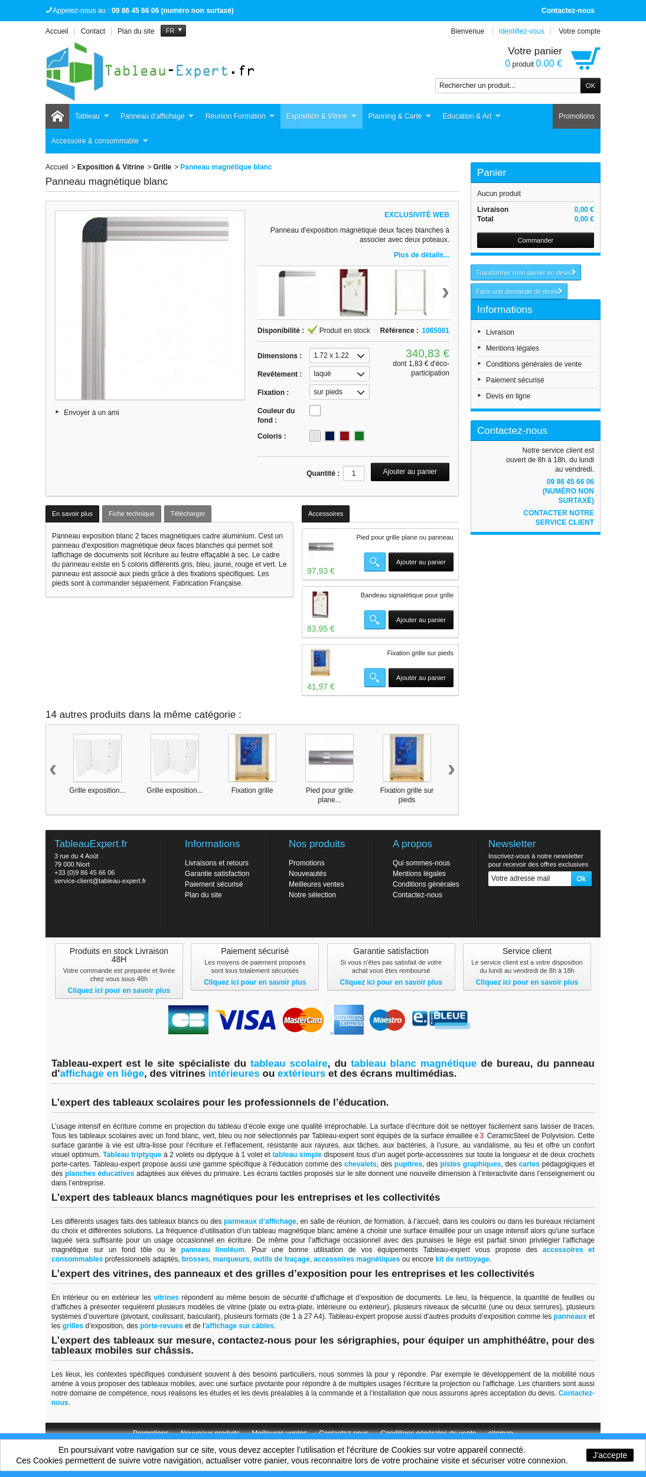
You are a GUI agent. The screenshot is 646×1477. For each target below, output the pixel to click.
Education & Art (472, 116)
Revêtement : (279, 374)
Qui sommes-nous (421, 863)
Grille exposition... (97, 790)
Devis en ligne (508, 396)
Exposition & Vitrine (322, 116)
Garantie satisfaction (217, 874)
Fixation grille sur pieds (420, 652)
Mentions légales (512, 348)
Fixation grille (252, 790)
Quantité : (323, 473)
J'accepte (610, 1455)
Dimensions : (279, 356)
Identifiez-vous (521, 31)
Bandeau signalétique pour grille (407, 595)
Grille (163, 167)
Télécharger (188, 513)
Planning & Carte (400, 116)
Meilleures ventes (316, 884)
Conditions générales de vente (534, 364)
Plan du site (203, 895)
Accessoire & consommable (100, 141)
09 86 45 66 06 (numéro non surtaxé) (568, 491)
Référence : (399, 330)
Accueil (56, 167)
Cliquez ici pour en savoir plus (119, 990)
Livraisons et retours (217, 863)
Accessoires (325, 513)
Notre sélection (312, 895)
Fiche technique (132, 513)
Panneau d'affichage (157, 116)
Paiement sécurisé (515, 380)
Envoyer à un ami (91, 413)
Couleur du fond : (276, 415)
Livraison (500, 332)
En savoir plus (72, 513)
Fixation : (273, 392)
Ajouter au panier (421, 562)
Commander (536, 240)
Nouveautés (308, 874)
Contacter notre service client (558, 518)
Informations (505, 309)
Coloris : (271, 436)
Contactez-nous (568, 10)
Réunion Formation (240, 116)
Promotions (577, 116)
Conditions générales (426, 884)
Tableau (92, 116)
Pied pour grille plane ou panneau (404, 537)
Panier (491, 172)
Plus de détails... (421, 255)
